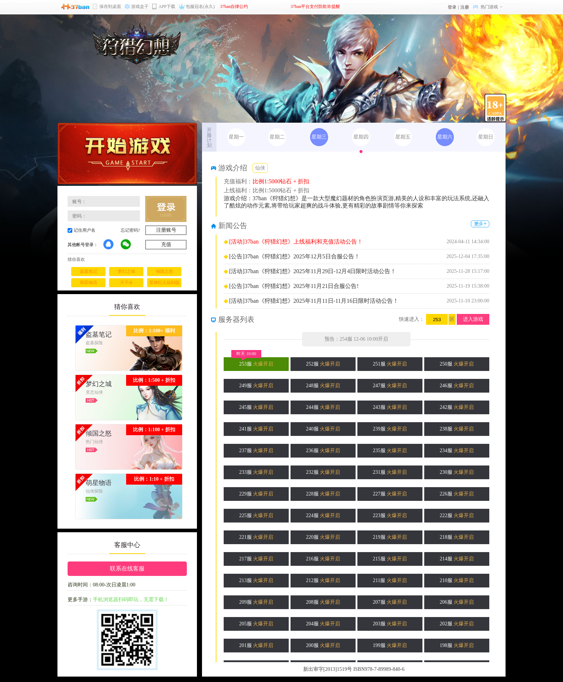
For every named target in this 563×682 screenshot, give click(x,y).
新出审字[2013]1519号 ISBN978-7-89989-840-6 (353, 669)
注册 (464, 7)
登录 (452, 7)
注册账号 (166, 230)
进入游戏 (473, 319)
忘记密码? (130, 230)
